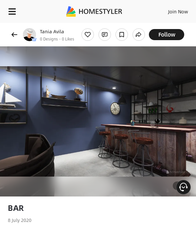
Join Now (178, 11)
